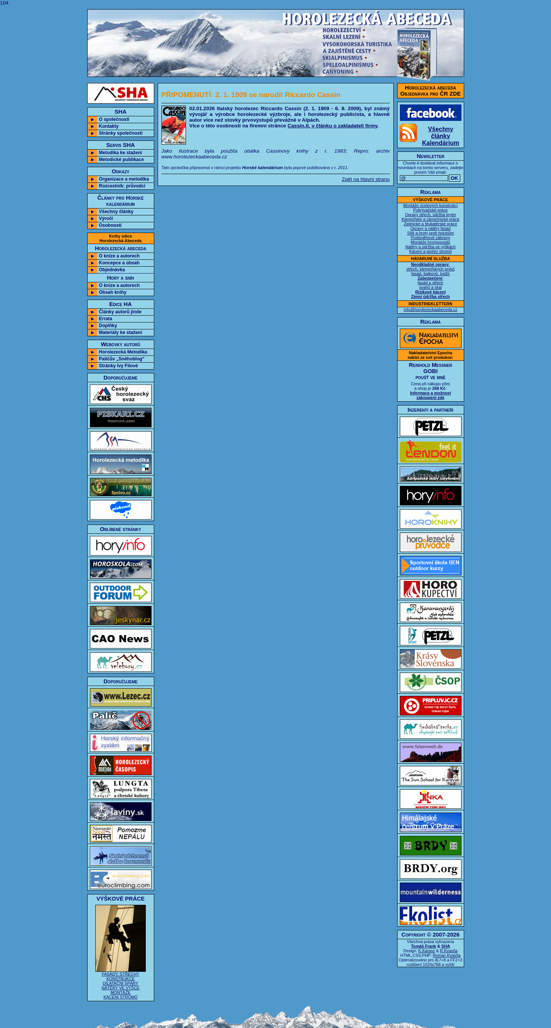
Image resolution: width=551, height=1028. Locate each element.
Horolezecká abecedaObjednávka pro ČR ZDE (430, 91)
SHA (445, 946)
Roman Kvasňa (447, 955)
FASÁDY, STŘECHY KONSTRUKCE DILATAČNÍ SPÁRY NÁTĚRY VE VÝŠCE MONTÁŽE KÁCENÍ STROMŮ (120, 983)
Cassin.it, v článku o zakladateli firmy (333, 126)
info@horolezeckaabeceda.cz (430, 309)
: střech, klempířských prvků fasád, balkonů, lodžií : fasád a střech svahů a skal (430, 280)
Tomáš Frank (423, 946)
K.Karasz (426, 950)
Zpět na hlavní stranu (366, 179)
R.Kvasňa (449, 950)
